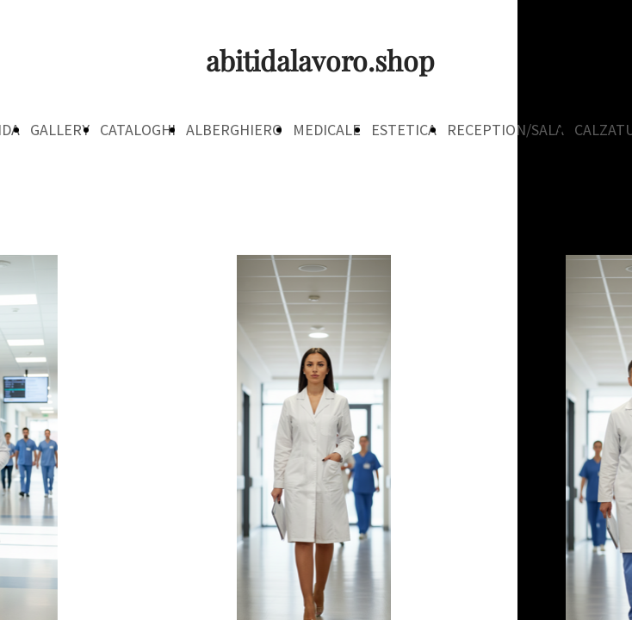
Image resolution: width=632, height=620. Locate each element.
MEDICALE (327, 130)
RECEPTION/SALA (505, 130)
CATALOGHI (138, 130)
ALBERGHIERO (234, 130)
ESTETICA (404, 130)
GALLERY (60, 130)
